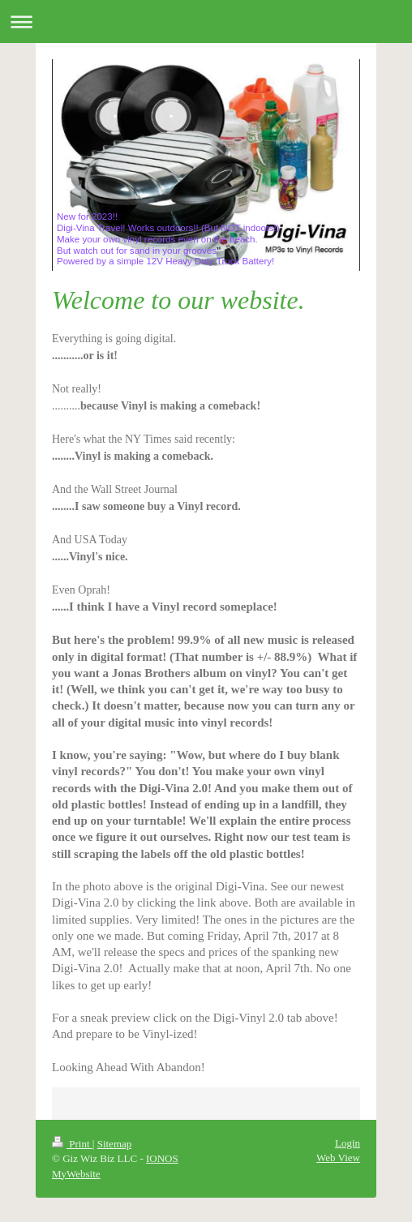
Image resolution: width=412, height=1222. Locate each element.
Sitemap (114, 1144)
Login (347, 1143)
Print (72, 1144)
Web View (338, 1157)
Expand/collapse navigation (206, 21)
